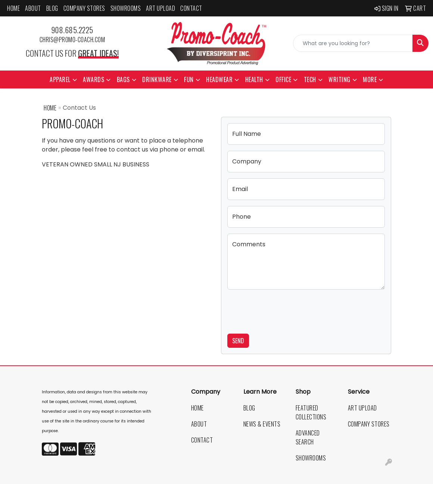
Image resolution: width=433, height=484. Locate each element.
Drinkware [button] (157, 79)
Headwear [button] (219, 79)
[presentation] (284, 310)
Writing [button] (339, 79)
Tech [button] (310, 79)
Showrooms (125, 8)
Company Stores (84, 8)
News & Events (262, 423)
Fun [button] (189, 79)
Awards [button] (93, 79)
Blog (52, 8)
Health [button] (254, 79)
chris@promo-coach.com (72, 39)
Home (13, 8)
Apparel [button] (60, 79)
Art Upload (160, 8)
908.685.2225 (72, 29)
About (33, 8)
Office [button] (283, 79)
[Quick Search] (353, 43)
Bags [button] (123, 79)
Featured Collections (311, 412)
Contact (191, 8)
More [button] (370, 79)
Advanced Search (308, 437)
